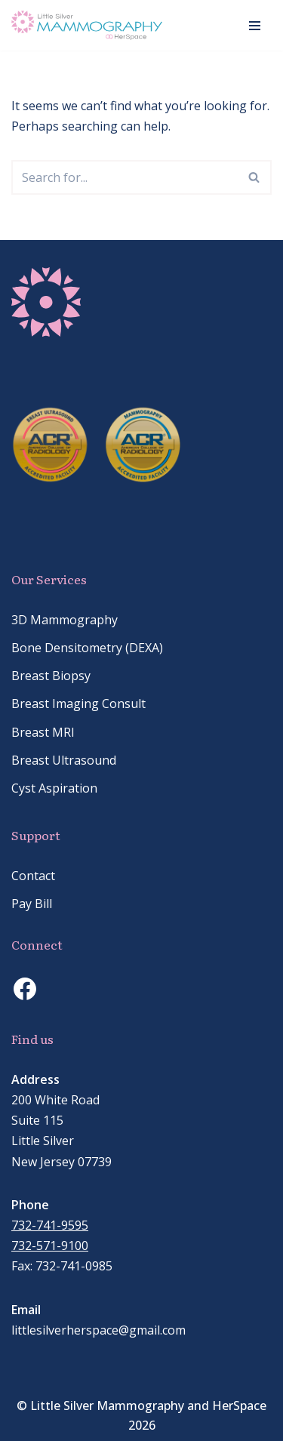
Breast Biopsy (51, 675)
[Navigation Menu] (255, 26)
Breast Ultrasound (63, 760)
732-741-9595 (49, 1225)
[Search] (124, 177)
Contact (33, 875)
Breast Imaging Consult (78, 703)
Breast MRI (43, 732)
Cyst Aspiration (54, 788)
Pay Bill (31, 903)
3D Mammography (64, 619)
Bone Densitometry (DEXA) (87, 647)
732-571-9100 (49, 1245)
